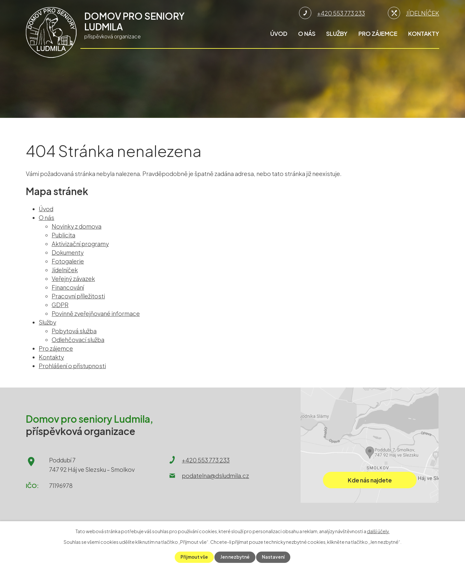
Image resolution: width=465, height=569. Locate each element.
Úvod (278, 33)
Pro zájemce (378, 33)
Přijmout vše (194, 557)
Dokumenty (68, 252)
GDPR (60, 304)
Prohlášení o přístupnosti (72, 365)
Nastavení (274, 557)
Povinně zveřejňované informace (96, 313)
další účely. (378, 531)
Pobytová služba (74, 331)
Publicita (63, 235)
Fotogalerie (68, 261)
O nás (306, 33)
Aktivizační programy (80, 243)
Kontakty (423, 33)
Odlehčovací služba (78, 339)
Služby (336, 33)
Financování (68, 287)
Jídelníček (65, 270)
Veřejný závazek (73, 278)
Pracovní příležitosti (78, 296)
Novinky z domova (76, 226)
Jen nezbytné (235, 557)
